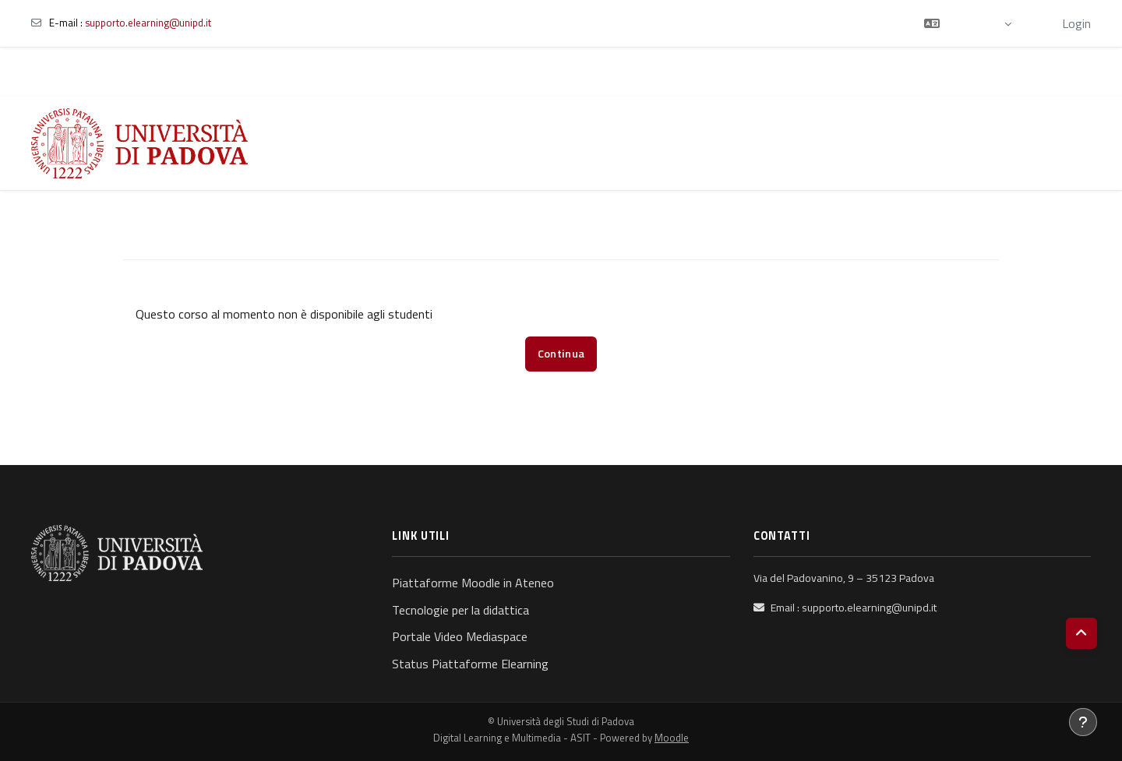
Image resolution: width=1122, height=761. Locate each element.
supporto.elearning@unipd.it (148, 22)
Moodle (671, 737)
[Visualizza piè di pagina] (1083, 722)
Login (1076, 23)
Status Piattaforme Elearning (470, 663)
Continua (561, 353)
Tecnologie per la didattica (460, 610)
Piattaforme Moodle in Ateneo (473, 582)
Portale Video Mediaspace (459, 636)
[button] (968, 23)
